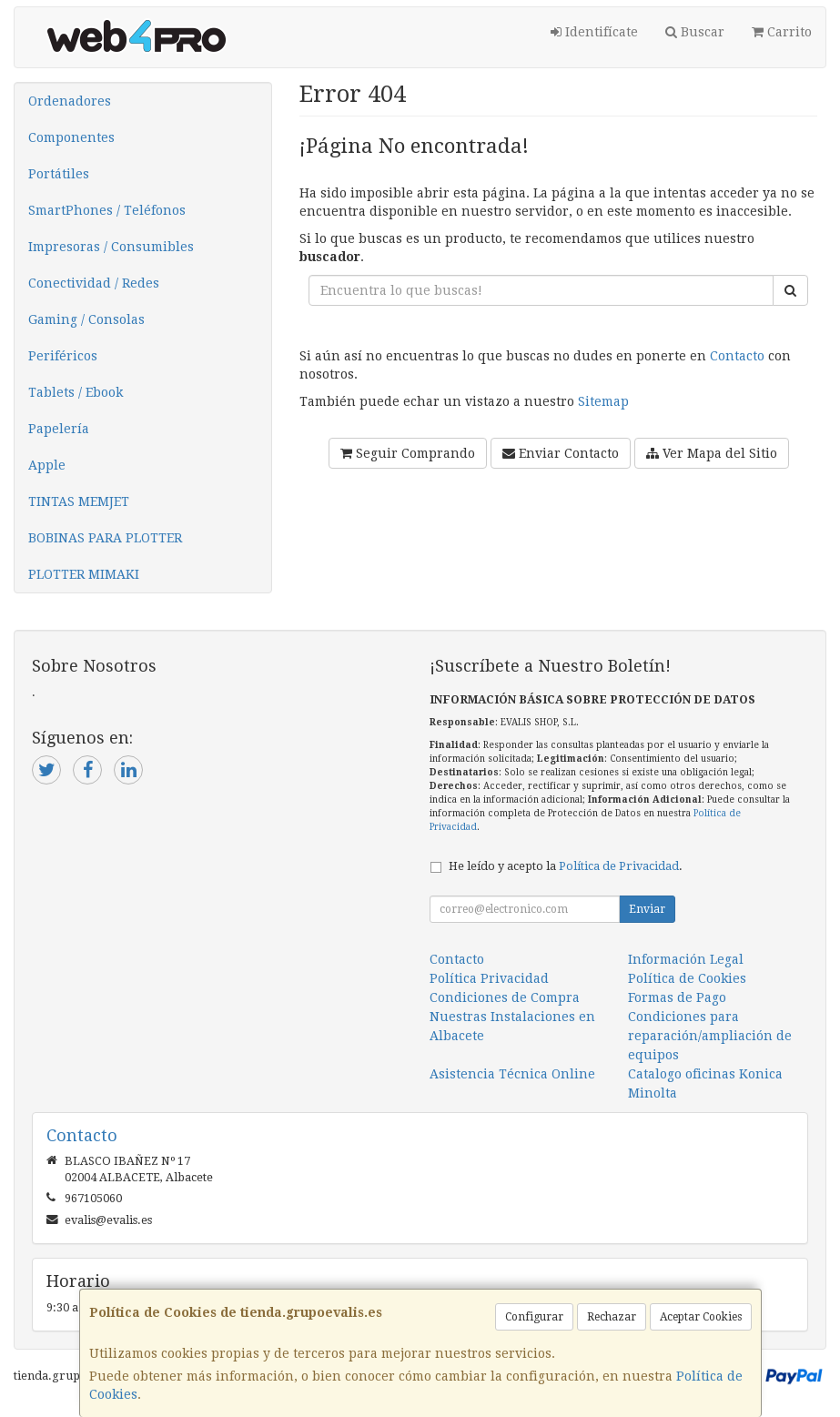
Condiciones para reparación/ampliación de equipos (710, 1035)
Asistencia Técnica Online (512, 1074)
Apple (47, 465)
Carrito (782, 32)
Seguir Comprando (407, 453)
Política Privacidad (489, 978)
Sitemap (603, 401)
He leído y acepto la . (566, 866)
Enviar (647, 909)
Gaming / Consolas (86, 319)
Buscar (694, 32)
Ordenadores (69, 101)
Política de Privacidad (619, 866)
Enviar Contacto (560, 453)
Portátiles (58, 174)
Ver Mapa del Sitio (711, 453)
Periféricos (62, 356)
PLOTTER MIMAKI (83, 574)
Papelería (58, 428)
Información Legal (686, 959)
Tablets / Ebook (75, 392)
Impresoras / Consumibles (111, 246)
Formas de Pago (677, 997)
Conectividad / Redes (93, 283)
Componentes (71, 137)
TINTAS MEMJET (78, 501)
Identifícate (594, 32)
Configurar (534, 1317)
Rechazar (611, 1317)
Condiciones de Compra (505, 997)
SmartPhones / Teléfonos (107, 210)
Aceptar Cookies (701, 1317)
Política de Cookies (687, 978)
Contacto (737, 356)
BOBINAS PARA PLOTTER (105, 538)
